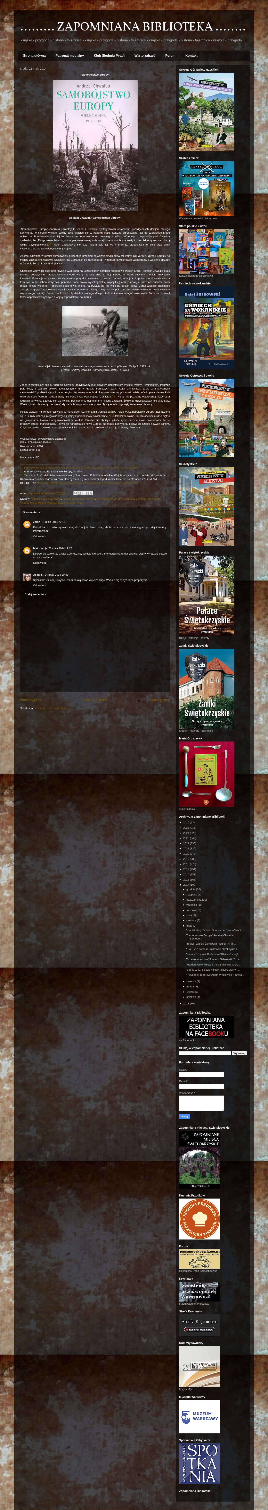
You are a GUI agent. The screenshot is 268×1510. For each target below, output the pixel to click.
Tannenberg (153, 498)
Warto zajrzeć (145, 55)
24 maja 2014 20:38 (56, 574)
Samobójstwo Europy (109, 498)
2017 (186, 869)
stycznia (191, 996)
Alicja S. (38, 574)
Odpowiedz (40, 536)
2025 (186, 827)
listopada (192, 894)
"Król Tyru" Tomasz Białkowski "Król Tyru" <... (212, 949)
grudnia (191, 889)
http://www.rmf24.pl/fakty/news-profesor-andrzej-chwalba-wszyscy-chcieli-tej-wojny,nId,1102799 (80, 467)
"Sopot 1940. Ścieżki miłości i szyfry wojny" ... (213, 969)
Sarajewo (128, 498)
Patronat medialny (70, 55)
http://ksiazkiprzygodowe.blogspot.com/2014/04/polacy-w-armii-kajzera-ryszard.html (87, 482)
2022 (186, 843)
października (194, 899)
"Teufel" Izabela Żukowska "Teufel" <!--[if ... (211, 943)
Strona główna (34, 55)
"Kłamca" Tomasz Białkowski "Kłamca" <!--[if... (213, 954)
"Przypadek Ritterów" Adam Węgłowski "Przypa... (215, 974)
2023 (186, 838)
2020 (186, 853)
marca (190, 986)
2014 (186, 884)
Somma (140, 498)
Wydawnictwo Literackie (61, 503)
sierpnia (191, 910)
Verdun (24, 503)
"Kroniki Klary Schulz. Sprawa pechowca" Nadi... (214, 930)
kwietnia (191, 981)
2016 (186, 874)
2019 (186, 858)
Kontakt (191, 55)
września (192, 904)
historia (56, 498)
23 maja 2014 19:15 (60, 548)
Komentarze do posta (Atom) (52, 708)
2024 (186, 832)
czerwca (191, 920)
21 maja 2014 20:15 (53, 521)
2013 (186, 1003)
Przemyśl (89, 498)
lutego (190, 991)
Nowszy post (30, 700)
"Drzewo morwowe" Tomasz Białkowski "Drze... (214, 959)
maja (189, 925)
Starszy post (159, 700)
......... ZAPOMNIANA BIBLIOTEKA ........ (133, 27)
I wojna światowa (73, 498)
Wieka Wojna (38, 503)
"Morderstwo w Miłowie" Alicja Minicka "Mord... (213, 964)
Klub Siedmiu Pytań (109, 55)
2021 (186, 848)
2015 (186, 879)
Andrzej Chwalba (41, 498)
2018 (186, 864)
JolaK (36, 521)
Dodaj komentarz (35, 594)
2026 (186, 822)
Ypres (80, 503)
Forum (170, 55)
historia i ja (40, 548)
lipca (189, 915)
